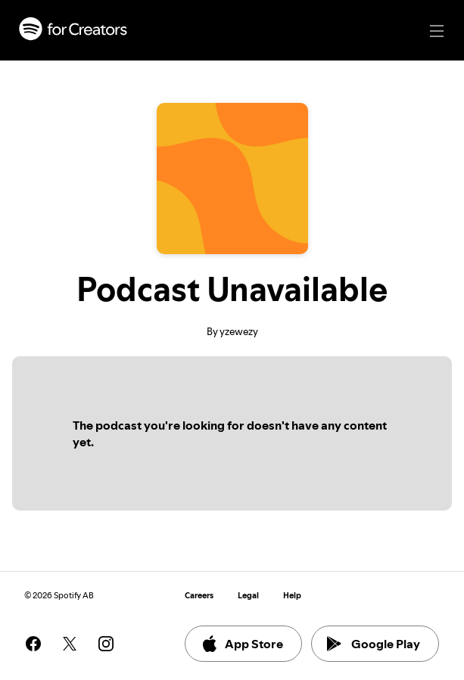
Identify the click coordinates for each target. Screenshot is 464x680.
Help (292, 595)
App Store (242, 644)
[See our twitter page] (70, 644)
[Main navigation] (437, 31)
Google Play (373, 643)
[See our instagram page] (106, 644)
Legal (248, 595)
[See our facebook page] (33, 644)
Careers (199, 595)
